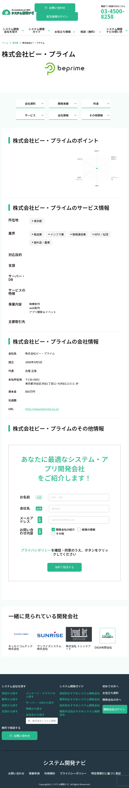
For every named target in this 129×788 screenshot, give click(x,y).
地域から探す (10, 693)
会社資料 (35, 104)
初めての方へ (110, 686)
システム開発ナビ (64, 762)
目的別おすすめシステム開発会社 (79, 705)
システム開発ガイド (37, 30)
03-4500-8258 (112, 13)
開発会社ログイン (115, 709)
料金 (101, 104)
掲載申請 (36, 773)
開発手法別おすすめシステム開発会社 (79, 713)
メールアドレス (26, 519)
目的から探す (10, 705)
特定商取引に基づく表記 (102, 773)
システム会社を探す (14, 686)
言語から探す (10, 711)
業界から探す (10, 699)
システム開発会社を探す (11, 30)
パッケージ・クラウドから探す (40, 695)
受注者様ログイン (57, 16)
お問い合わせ (55, 8)
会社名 (25, 509)
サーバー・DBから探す (40, 703)
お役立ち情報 (63, 32)
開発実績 (67, 104)
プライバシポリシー (36, 550)
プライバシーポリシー (71, 773)
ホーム (5, 42)
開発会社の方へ (111, 700)
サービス (35, 115)
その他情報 (99, 115)
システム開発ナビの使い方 (114, 30)
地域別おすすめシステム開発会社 (79, 693)
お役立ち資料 (110, 693)
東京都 (15, 42)
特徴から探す (34, 709)
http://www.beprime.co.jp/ (42, 409)
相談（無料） (88, 32)
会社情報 (67, 115)
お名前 (25, 497)
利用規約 (49, 773)
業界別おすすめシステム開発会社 (79, 699)
